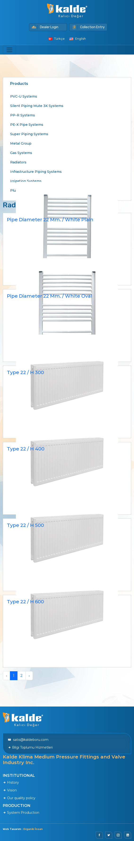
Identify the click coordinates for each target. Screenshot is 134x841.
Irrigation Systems (26, 181)
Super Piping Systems (29, 134)
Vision (10, 790)
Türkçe (56, 38)
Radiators (18, 162)
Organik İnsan (33, 829)
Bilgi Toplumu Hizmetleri (30, 747)
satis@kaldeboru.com (28, 740)
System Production (21, 812)
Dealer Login (45, 27)
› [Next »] (29, 675)
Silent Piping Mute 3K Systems (36, 106)
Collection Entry (88, 27)
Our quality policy (19, 798)
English (77, 38)
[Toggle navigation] (9, 50)
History (11, 782)
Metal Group (20, 143)
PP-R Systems (22, 115)
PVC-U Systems (23, 96)
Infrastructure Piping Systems (36, 172)
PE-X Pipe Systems (26, 124)
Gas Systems (21, 153)
